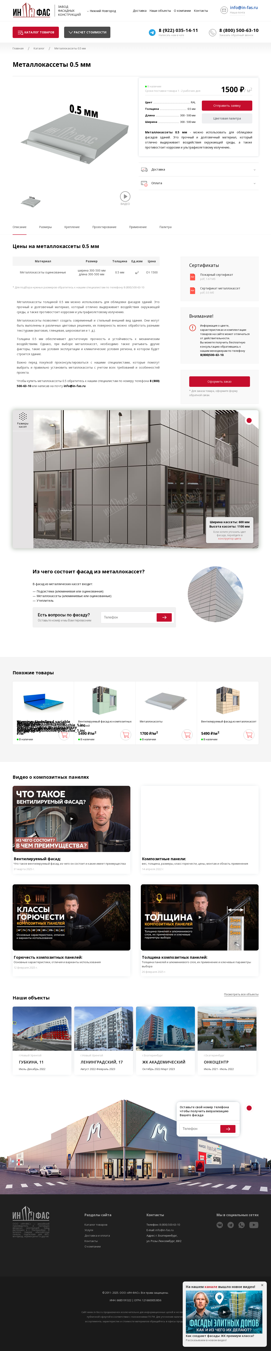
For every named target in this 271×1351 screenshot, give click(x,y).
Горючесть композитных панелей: (57, 959)
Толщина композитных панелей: (200, 961)
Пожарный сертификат (216, 275)
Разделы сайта (98, 1215)
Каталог (39, 48)
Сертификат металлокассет (220, 288)
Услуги (89, 1230)
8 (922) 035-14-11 (178, 30)
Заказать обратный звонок (236, 35)
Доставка (140, 10)
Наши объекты (160, 10)
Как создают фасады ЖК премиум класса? (224, 1338)
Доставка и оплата (97, 1235)
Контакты (201, 10)
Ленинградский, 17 (102, 1062)
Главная (18, 48)
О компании (182, 10)
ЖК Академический (163, 1062)
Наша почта (237, 12)
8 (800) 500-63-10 (239, 30)
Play (71, 819)
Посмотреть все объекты (241, 994)
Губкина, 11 (31, 1062)
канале (211, 1286)
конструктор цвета (229, 538)
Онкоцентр (216, 1062)
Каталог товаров (96, 1224)
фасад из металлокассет (109, 571)
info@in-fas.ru (244, 7)
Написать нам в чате (171, 35)
